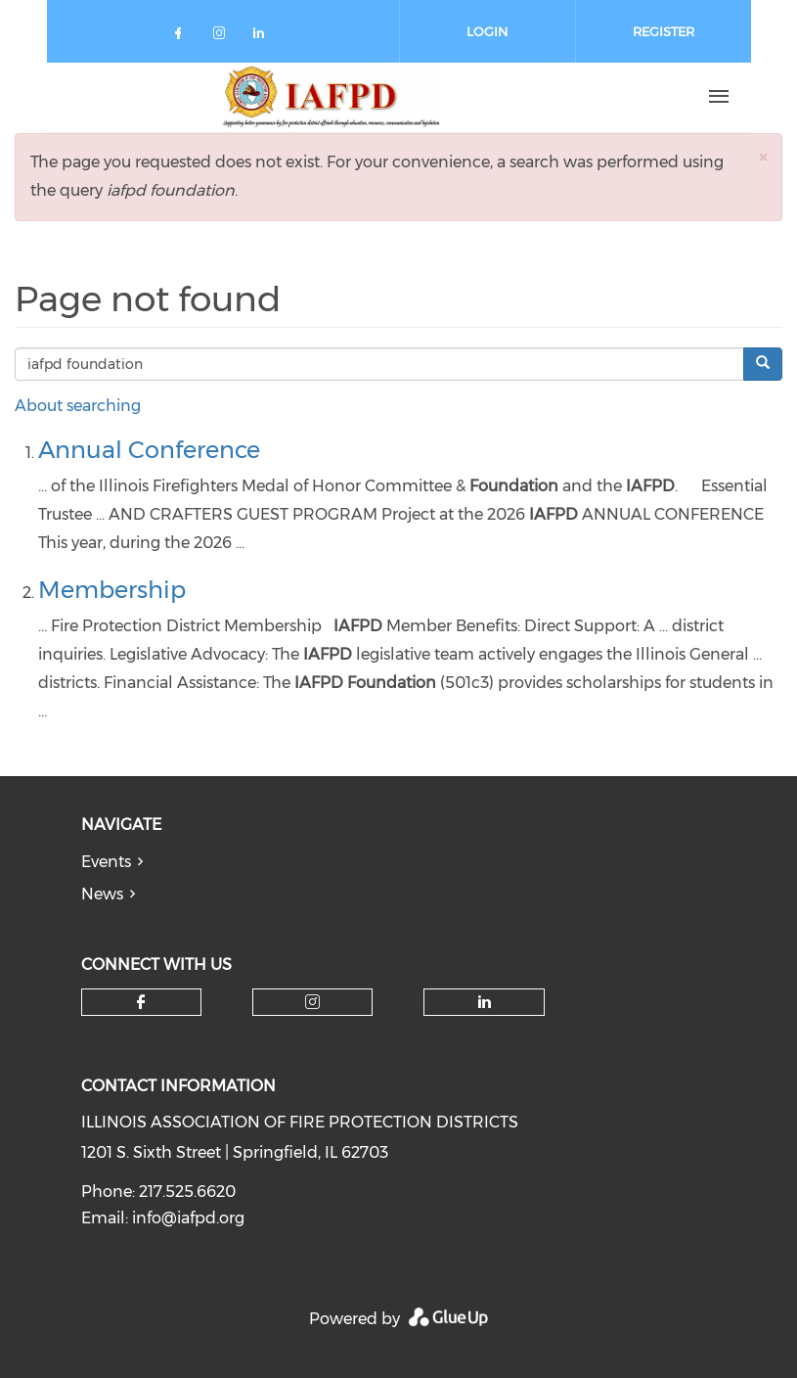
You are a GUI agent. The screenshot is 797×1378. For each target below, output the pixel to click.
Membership (112, 589)
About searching (78, 405)
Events (106, 861)
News (102, 894)
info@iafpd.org (188, 1218)
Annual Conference (149, 450)
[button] (763, 157)
